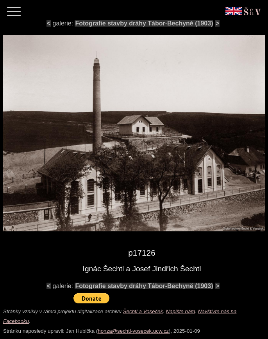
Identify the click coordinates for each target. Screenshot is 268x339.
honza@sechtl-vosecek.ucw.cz (133, 331)
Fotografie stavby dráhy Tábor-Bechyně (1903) (144, 23)
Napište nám (180, 311)
